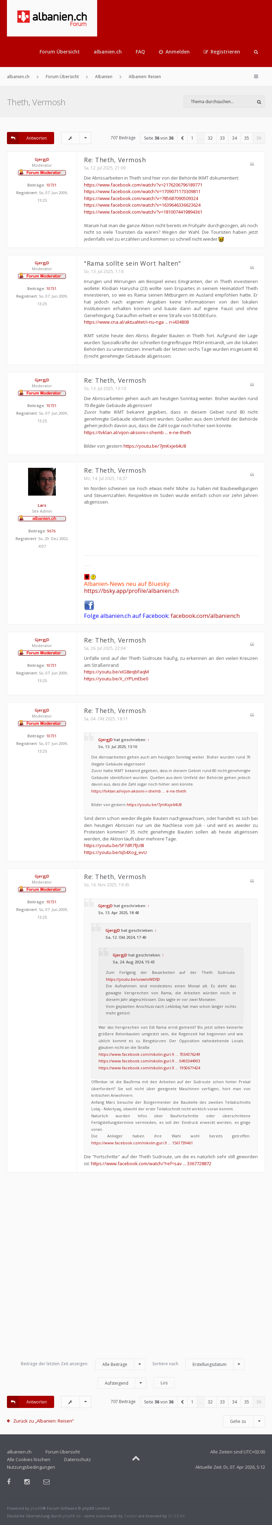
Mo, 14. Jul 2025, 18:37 (105, 478)
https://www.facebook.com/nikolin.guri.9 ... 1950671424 (149, 1067)
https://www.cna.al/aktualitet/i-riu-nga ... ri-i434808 (136, 322)
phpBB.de (72, 1515)
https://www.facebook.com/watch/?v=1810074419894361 (143, 212)
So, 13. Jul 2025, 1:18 (104, 271)
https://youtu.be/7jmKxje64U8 (155, 446)
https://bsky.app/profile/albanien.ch (131, 591)
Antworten (27, 138)
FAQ (140, 51)
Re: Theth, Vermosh (115, 160)
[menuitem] (174, 51)
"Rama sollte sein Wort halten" (132, 263)
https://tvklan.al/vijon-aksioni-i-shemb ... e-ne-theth (137, 432)
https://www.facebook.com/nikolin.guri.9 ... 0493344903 (149, 1060)
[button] (182, 138)
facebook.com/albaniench (205, 616)
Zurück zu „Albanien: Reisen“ (43, 1421)
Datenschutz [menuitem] (77, 1459)
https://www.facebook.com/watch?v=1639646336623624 (142, 205)
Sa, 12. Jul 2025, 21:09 (105, 168)
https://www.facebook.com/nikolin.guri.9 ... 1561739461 (142, 1142)
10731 (51, 185)
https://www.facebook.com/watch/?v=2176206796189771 (143, 185)
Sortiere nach (198, 1364)
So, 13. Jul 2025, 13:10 (105, 388)
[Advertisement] (136, 1268)
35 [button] (246, 138)
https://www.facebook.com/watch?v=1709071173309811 (142, 191)
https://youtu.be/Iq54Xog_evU (115, 852)
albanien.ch (108, 51)
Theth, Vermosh (36, 102)
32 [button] (210, 138)
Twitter (130, 1515)
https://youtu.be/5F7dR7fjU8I (114, 845)
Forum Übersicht (60, 51)
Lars (42, 505)
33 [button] (222, 138)
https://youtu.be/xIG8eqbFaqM (116, 672)
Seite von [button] (158, 138)
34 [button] (234, 138)
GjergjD (42, 159)
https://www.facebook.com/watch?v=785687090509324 (141, 198)
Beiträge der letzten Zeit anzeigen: (83, 1364)
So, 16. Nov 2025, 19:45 (106, 885)
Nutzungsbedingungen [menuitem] (31, 1467)
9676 (51, 530)
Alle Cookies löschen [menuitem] (28, 1459)
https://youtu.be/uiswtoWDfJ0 (133, 979)
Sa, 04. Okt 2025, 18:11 (106, 719)
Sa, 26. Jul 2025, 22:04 (105, 648)
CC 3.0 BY (176, 1515)
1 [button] (192, 138)
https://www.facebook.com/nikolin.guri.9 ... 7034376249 (149, 1054)
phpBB (37, 1508)
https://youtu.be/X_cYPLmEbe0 (116, 679)
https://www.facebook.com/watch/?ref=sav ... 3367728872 (151, 1163)
